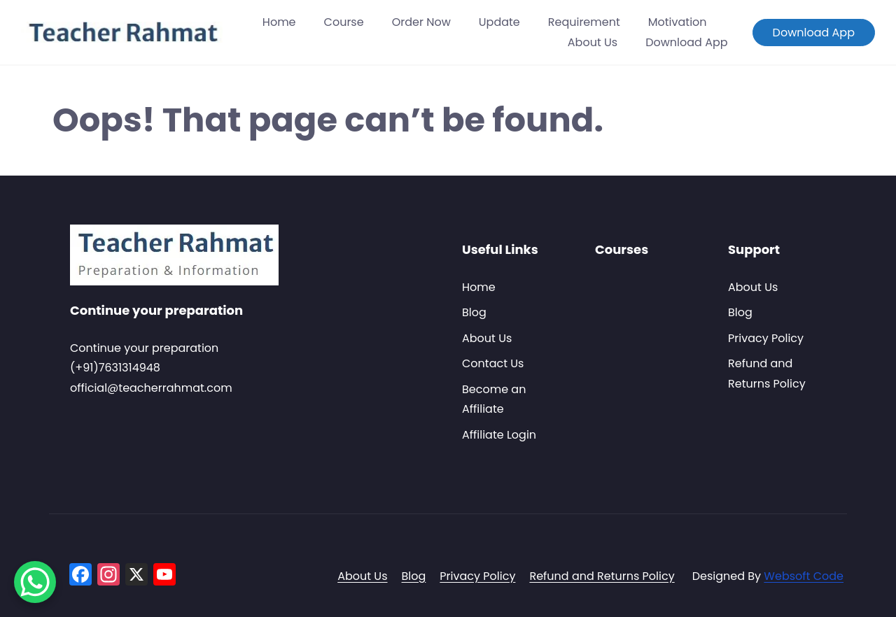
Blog (474, 312)
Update (499, 22)
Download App (686, 42)
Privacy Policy (766, 338)
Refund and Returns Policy (601, 576)
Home (279, 22)
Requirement (584, 22)
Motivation (677, 22)
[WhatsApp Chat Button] (35, 582)
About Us (592, 42)
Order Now (421, 22)
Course (344, 22)
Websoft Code (804, 576)
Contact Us (493, 363)
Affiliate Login (499, 435)
